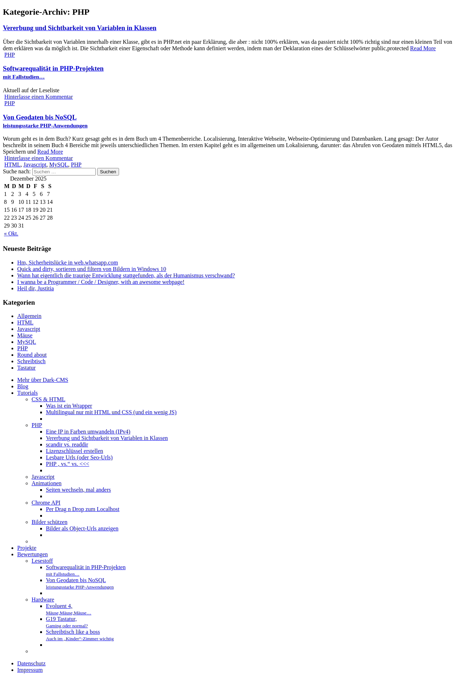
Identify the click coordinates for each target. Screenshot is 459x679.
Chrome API (46, 503)
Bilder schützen (49, 522)
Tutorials (27, 393)
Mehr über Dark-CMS (42, 380)
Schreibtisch (31, 361)
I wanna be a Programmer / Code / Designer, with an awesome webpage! (100, 282)
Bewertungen (32, 554)
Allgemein (29, 316)
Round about (32, 355)
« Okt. (11, 233)
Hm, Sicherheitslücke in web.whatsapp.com (67, 262)
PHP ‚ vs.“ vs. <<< (67, 464)
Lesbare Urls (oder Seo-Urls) (79, 457)
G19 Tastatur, (67, 622)
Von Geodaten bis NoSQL (45, 120)
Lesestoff (42, 561)
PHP (9, 55)
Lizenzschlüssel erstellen (74, 451)
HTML (12, 164)
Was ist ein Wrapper (69, 406)
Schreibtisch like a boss (80, 635)
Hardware (43, 599)
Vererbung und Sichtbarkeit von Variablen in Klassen (79, 28)
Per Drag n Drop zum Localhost (82, 509)
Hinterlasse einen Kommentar (38, 97)
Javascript (34, 164)
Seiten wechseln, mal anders (78, 490)
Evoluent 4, (68, 609)
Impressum (30, 670)
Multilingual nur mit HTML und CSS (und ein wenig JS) (111, 412)
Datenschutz (31, 663)
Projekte (26, 548)
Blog (22, 386)
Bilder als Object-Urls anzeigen (82, 528)
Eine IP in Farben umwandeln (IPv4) (88, 432)
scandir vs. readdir (67, 444)
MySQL (58, 164)
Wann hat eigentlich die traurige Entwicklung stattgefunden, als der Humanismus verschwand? (126, 275)
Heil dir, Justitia (35, 288)
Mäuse (25, 335)
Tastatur (26, 368)
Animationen (47, 483)
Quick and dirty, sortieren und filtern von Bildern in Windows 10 (91, 269)
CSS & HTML (48, 399)
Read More (423, 48)
